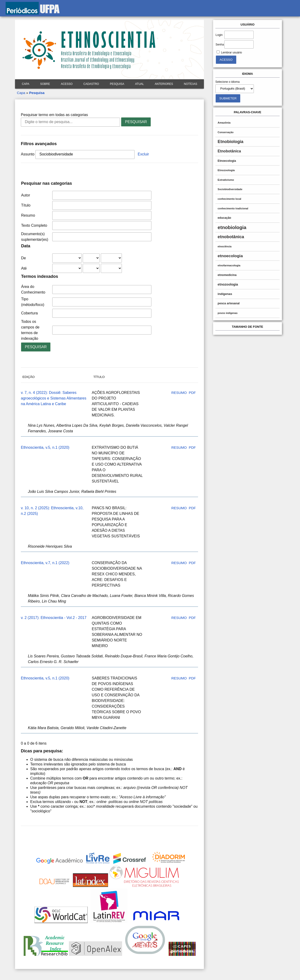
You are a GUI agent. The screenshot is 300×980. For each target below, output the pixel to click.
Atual (139, 84)
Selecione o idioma (227, 81)
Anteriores (164, 84)
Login (219, 35)
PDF (192, 393)
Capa (25, 84)
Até (24, 268)
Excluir (143, 154)
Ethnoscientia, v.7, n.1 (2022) (45, 563)
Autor (25, 195)
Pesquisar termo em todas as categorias (54, 115)
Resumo (28, 215)
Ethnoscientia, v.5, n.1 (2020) (45, 447)
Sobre (45, 84)
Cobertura (29, 313)
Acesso (66, 84)
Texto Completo (34, 225)
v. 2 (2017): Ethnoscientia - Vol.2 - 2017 (53, 618)
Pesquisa (117, 84)
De (23, 258)
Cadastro (91, 84)
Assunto (27, 154)
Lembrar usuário (231, 52)
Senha (220, 44)
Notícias (190, 84)
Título (25, 205)
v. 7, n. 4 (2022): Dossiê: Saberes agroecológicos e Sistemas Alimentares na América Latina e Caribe (53, 398)
